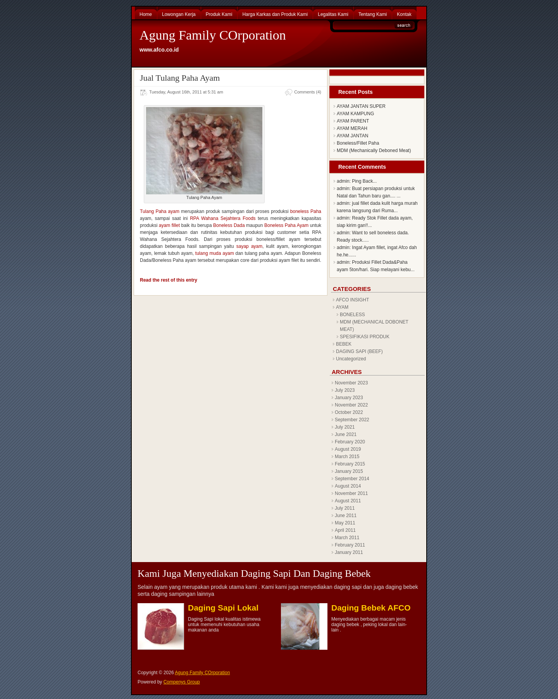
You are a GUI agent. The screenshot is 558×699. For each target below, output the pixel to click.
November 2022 (351, 405)
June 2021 (345, 434)
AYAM (342, 307)
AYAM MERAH (352, 128)
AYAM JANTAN (352, 135)
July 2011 (345, 508)
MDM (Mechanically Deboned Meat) (374, 150)
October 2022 (349, 412)
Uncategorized (351, 359)
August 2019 (348, 449)
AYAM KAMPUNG (355, 113)
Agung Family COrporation (213, 35)
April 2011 (345, 530)
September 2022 (352, 419)
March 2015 (347, 456)
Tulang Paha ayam (159, 211)
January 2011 (349, 552)
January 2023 (349, 397)
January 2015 (349, 471)
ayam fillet (169, 225)
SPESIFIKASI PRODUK (364, 336)
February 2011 (350, 545)
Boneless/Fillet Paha (358, 143)
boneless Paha (305, 211)
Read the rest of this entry (168, 280)
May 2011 (345, 523)
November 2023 (351, 383)
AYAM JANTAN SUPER (361, 106)
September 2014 (352, 478)
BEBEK (343, 344)
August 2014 (348, 486)
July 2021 (345, 427)
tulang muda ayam (214, 253)
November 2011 (351, 493)
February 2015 (350, 464)
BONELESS (352, 314)
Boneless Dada (229, 225)
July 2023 (345, 390)
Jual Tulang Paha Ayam (180, 78)
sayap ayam (249, 246)
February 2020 (350, 442)
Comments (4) (307, 92)
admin (343, 181)
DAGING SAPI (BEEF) (359, 351)
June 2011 (345, 515)
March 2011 (347, 537)
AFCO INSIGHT (352, 300)
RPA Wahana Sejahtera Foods (222, 218)
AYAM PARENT (353, 121)
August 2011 (348, 500)
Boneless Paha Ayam (286, 225)
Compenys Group (182, 682)
